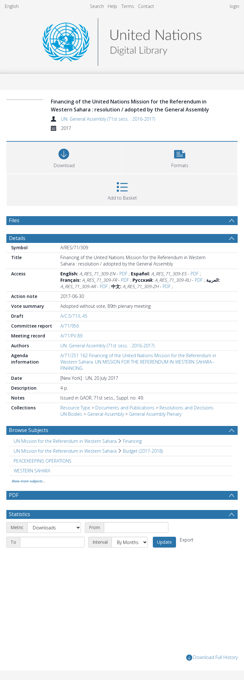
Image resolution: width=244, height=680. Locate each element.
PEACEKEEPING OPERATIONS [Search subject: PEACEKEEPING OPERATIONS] (42, 461)
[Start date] (136, 527)
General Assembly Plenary (155, 414)
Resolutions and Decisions (186, 408)
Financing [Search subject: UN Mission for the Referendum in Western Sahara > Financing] (132, 441)
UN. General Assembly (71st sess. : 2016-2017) (108, 119)
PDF (123, 274)
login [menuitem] (234, 6)
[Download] (64, 157)
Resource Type (75, 408)
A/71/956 (69, 326)
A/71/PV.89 (71, 336)
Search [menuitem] (97, 6)
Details (17, 238)
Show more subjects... (28, 481)
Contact (146, 6)
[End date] (52, 542)
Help (112, 6)
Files (14, 220)
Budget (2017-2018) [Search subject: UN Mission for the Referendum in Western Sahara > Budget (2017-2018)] (143, 451)
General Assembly (105, 414)
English (12, 6)
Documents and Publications (124, 408)
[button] (179, 157)
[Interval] (130, 542)
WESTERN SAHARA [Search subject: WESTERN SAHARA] (32, 471)
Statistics (19, 514)
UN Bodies (71, 414)
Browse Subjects (28, 430)
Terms (127, 6)
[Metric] (54, 527)
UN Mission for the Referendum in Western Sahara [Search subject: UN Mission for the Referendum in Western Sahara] (65, 441)
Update (164, 542)
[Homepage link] (122, 40)
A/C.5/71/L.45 (73, 316)
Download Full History (212, 657)
